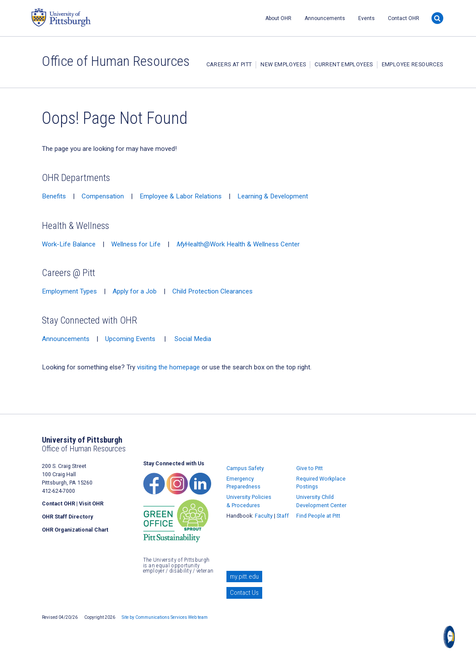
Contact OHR (403, 18)
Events (366, 18)
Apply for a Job (135, 291)
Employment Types (69, 291)
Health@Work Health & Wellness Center (238, 244)
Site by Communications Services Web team (165, 617)
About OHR (278, 18)
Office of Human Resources (116, 61)
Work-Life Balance (69, 244)
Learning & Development (272, 196)
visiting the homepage (168, 367)
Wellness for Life (136, 244)
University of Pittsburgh (94, 17)
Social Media (193, 339)
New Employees (283, 64)
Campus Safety (245, 468)
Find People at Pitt (318, 515)
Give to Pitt (309, 468)
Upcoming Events (130, 339)
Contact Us (244, 593)
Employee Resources (412, 64)
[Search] (437, 18)
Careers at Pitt (229, 64)
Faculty (264, 515)
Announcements (325, 18)
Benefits (54, 196)
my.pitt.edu (244, 576)
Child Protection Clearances (212, 291)
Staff (283, 515)
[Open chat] (451, 637)
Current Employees (344, 64)
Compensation (103, 196)
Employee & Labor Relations (181, 196)
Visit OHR (91, 503)
